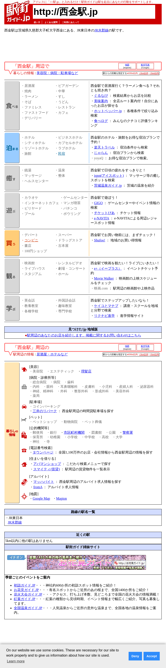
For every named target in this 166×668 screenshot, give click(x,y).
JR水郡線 (101, 30)
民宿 (61, 153)
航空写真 (145, 65)
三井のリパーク (45, 411)
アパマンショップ (47, 464)
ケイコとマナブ (106, 306)
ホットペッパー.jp (108, 111)
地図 (127, 65)
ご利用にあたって (70, 22)
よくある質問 (51, 22)
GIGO (98, 203)
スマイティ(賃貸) (46, 469)
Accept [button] (152, 656)
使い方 (37, 22)
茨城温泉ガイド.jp (108, 185)
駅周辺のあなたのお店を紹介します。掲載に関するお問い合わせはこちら (84, 335)
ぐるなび (101, 95)
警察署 (128, 432)
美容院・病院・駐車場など (57, 73)
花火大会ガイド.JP (28, 594)
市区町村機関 (74, 432)
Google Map (41, 498)
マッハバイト (43, 481)
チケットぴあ (104, 213)
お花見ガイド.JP (26, 590)
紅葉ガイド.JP (24, 599)
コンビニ (31, 240)
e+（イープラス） (108, 268)
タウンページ (43, 452)
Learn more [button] (16, 661)
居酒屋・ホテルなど (52, 354)
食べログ (101, 121)
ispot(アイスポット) (109, 175)
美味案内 (101, 101)
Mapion (61, 498)
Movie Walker (104, 278)
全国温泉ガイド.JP (28, 608)
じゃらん (101, 153)
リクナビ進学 (104, 316)
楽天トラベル (104, 147)
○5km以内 (154, 73)
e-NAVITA (101, 218)
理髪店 (86, 371)
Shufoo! (99, 240)
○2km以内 (143, 73)
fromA (37, 487)
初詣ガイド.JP (24, 585)
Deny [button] (135, 656)
